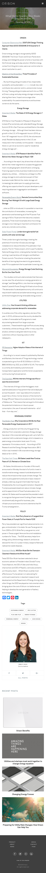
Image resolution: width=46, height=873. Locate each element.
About (12, 844)
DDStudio (25, 619)
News (12, 846)
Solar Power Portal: (9, 232)
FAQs (34, 846)
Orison (23, 623)
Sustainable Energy (17, 610)
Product (12, 842)
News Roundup (23, 12)
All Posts (23, 678)
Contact (34, 844)
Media (33, 842)
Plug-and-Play (16, 614)
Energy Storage (30, 614)
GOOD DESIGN (36, 619)
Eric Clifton (32, 610)
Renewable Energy (12, 619)
